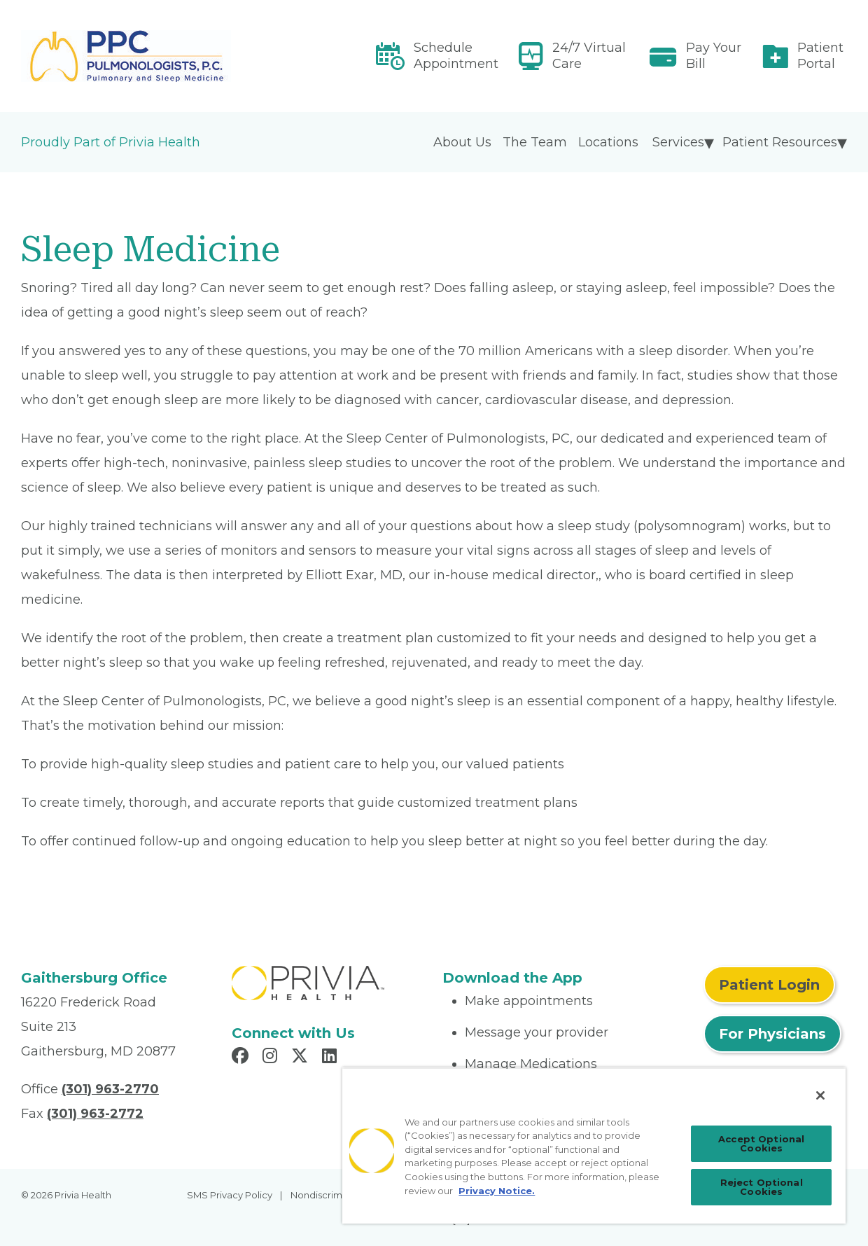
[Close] (820, 1095)
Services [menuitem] (678, 142)
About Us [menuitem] (462, 142)
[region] (594, 1145)
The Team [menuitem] (535, 142)
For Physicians (772, 1033)
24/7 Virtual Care (589, 55)
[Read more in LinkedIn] (331, 1057)
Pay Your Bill (713, 55)
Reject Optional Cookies (761, 1187)
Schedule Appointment (456, 55)
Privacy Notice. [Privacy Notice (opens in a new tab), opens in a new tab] (496, 1190)
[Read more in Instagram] (271, 1057)
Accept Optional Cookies (761, 1143)
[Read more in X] (301, 1057)
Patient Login (769, 984)
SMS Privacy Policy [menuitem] (229, 1194)
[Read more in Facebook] (242, 1057)
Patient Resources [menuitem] (779, 142)
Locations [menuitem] (608, 142)
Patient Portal (820, 55)
